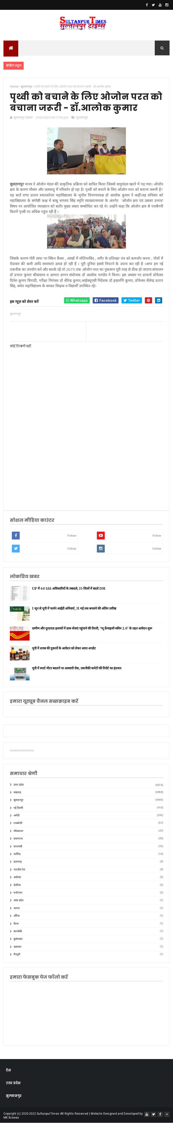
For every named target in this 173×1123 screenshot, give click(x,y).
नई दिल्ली (18, 807)
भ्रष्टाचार (17, 946)
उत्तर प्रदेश (19, 784)
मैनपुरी (17, 954)
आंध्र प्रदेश (18, 900)
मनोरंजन (18, 892)
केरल (16, 923)
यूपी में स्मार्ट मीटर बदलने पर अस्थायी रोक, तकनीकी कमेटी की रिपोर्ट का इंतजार (76, 668)
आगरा (17, 908)
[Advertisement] (86, 464)
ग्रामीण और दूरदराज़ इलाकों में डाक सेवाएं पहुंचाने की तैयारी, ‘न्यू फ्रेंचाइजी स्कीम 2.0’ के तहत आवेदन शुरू (92, 628)
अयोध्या (17, 877)
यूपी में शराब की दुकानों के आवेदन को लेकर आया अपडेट (64, 648)
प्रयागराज (18, 838)
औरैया (17, 915)
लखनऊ (17, 792)
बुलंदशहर (18, 939)
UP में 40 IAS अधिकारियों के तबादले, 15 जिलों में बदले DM (68, 588)
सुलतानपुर (82, 117)
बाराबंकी (18, 931)
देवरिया (17, 885)
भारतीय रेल (19, 869)
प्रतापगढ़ (18, 861)
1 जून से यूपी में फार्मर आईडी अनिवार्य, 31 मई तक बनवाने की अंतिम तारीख (74, 608)
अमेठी (16, 815)
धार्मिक (17, 854)
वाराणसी (18, 846)
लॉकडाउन (18, 831)
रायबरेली (18, 823)
